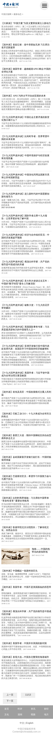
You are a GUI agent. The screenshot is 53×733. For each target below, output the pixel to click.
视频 (33, 714)
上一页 (10, 695)
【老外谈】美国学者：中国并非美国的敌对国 (24, 643)
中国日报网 (6, 14)
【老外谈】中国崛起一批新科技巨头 (19, 571)
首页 (6, 709)
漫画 (20, 714)
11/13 (28, 695)
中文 (22, 723)
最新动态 (17, 14)
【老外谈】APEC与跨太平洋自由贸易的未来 (23, 96)
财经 (46, 709)
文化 (6, 714)
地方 (46, 714)
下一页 (10, 701)
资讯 (33, 709)
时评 (20, 709)
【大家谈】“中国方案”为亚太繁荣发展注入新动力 (26, 23)
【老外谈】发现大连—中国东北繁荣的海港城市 (25, 657)
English (29, 723)
